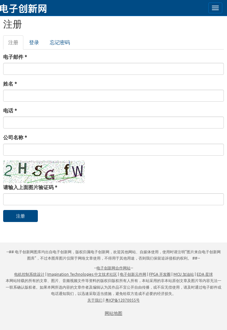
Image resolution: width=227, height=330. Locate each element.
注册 (15, 44)
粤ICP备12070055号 (122, 300)
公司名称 (15, 137)
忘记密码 (60, 42)
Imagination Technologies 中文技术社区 (82, 274)
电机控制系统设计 (29, 274)
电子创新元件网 (133, 274)
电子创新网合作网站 (113, 268)
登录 (34, 42)
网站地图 (113, 313)
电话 (10, 110)
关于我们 (94, 300)
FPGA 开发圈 (160, 274)
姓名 (10, 84)
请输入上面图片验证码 (30, 187)
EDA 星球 (205, 274)
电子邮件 (15, 57)
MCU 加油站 (183, 274)
